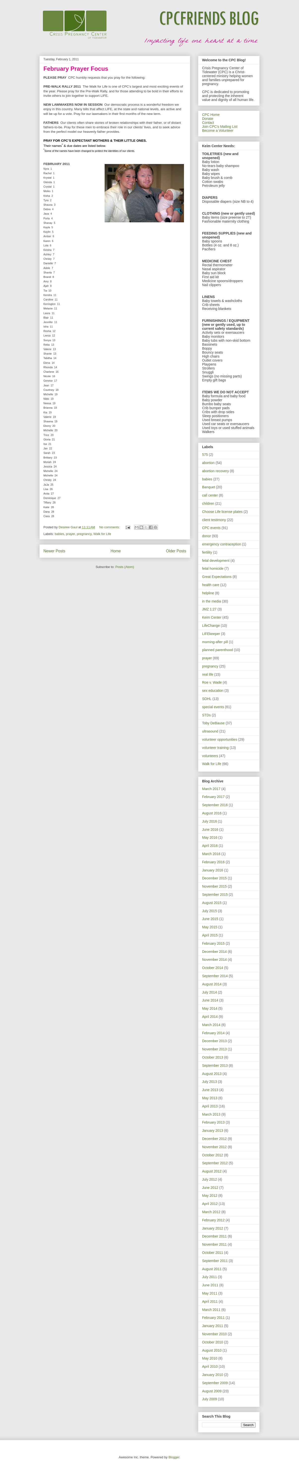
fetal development (216, 561)
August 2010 (212, 1350)
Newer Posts (54, 551)
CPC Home (211, 115)
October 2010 (212, 1342)
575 (205, 455)
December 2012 (214, 1139)
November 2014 (214, 960)
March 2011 (211, 1310)
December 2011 (214, 1236)
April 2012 (210, 1204)
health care (210, 585)
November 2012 (214, 1147)
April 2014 (210, 1017)
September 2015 (215, 895)
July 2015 (209, 911)
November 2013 (214, 1049)
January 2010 (212, 1375)
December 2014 (214, 952)
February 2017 (213, 797)
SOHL (206, 699)
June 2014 (210, 1000)
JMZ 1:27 (209, 609)
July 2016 (209, 821)
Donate (207, 119)
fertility (207, 552)
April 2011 (210, 1301)
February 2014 (213, 1033)
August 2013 (212, 1074)
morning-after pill (215, 642)
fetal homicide (212, 568)
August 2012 (212, 1171)
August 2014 (212, 984)
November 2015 (214, 886)
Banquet (208, 487)
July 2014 (209, 992)
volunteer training (215, 748)
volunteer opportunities (219, 739)
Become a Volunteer (217, 131)
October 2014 (212, 968)
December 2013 (214, 1041)
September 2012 (215, 1163)
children (208, 503)
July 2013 (209, 1082)
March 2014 (211, 1025)
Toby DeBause (213, 723)
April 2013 (210, 1106)
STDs (206, 715)
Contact (208, 123)
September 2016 (215, 805)
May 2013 (209, 1098)
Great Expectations (217, 577)
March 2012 (211, 1212)
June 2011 (210, 1285)
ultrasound (210, 731)
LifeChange (211, 626)
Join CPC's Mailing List (220, 127)
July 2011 (209, 1277)
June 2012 (210, 1188)
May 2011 (209, 1293)
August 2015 (212, 903)
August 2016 (212, 813)
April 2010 (210, 1366)
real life (207, 674)
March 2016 (211, 854)
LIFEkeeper (211, 634)
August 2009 (212, 1391)
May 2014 (209, 1008)
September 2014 (215, 976)
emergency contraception (221, 544)
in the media (211, 601)
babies (59, 534)
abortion (208, 463)
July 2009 (209, 1399)
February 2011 (213, 1318)
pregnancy (84, 534)
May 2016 (209, 837)
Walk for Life (102, 534)
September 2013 (215, 1065)
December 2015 (214, 878)
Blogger (173, 1457)
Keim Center (211, 617)
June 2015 (210, 919)
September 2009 (215, 1383)
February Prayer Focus (75, 68)
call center (210, 495)
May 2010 (209, 1358)
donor (206, 536)
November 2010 (214, 1334)
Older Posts (176, 551)
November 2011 (214, 1244)
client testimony (214, 520)
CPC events (211, 528)
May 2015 (209, 927)
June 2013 (210, 1090)
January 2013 (212, 1131)
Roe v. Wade (212, 682)
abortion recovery (215, 471)
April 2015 (210, 935)
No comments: (110, 527)
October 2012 (212, 1155)
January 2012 (212, 1228)
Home (116, 551)
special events (213, 707)
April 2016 (210, 846)
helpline (208, 593)
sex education (212, 691)
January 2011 (212, 1326)
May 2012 (209, 1196)
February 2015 (213, 943)
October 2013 (212, 1057)
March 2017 (211, 789)
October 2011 (212, 1253)
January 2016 (212, 870)
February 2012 (213, 1220)
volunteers (210, 756)
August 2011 (212, 1269)
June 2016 (210, 830)
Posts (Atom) (124, 567)
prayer (70, 534)
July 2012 (209, 1179)
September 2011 (215, 1261)
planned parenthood (217, 650)
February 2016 (213, 862)
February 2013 (213, 1122)
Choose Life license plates (222, 512)
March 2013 (211, 1114)
